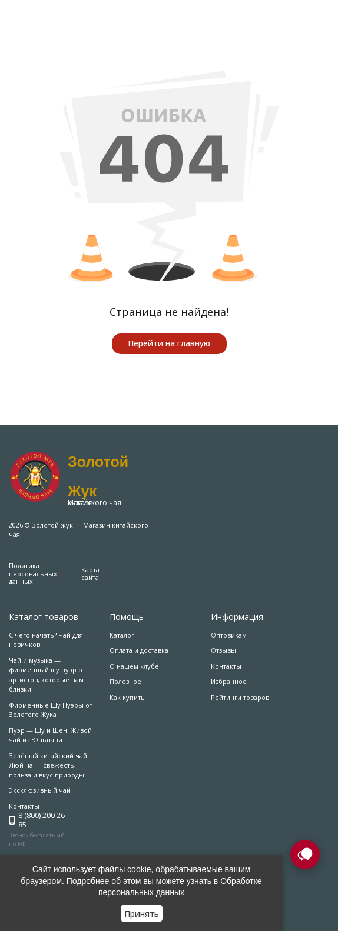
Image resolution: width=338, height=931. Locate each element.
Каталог (122, 634)
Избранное (229, 681)
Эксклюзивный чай (40, 790)
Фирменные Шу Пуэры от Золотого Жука (50, 709)
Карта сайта (90, 573)
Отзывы (223, 650)
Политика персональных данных (33, 573)
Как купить (127, 697)
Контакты (226, 666)
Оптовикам (229, 634)
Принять (141, 913)
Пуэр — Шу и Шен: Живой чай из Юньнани (50, 735)
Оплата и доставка (139, 650)
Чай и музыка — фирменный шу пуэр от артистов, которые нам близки (47, 675)
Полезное (125, 681)
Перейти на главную (169, 343)
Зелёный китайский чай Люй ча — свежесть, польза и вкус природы (48, 765)
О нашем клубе (134, 666)
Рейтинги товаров (240, 697)
